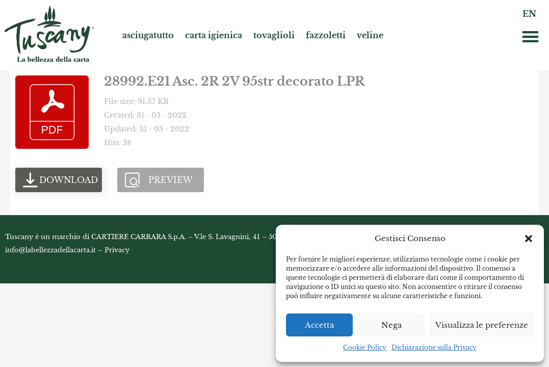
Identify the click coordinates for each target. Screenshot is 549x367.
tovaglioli (274, 35)
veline (370, 35)
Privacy (116, 250)
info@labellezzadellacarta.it (50, 250)
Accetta (319, 325)
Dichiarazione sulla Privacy (434, 347)
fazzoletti (326, 35)
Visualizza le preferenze (481, 325)
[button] (529, 238)
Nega (391, 325)
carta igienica (213, 35)
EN (529, 14)
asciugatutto (148, 35)
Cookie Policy (364, 347)
